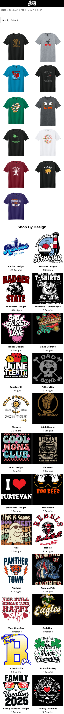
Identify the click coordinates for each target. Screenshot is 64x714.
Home (3, 10)
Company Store (17, 10)
